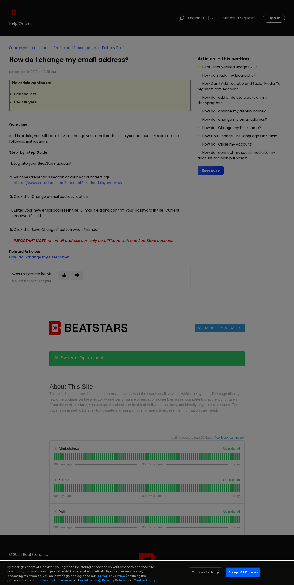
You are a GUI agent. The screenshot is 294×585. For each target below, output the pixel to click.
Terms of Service (111, 576)
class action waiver (56, 580)
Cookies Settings (205, 572)
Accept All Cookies (243, 572)
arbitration (89, 580)
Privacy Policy (113, 580)
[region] (147, 572)
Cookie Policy (144, 580)
